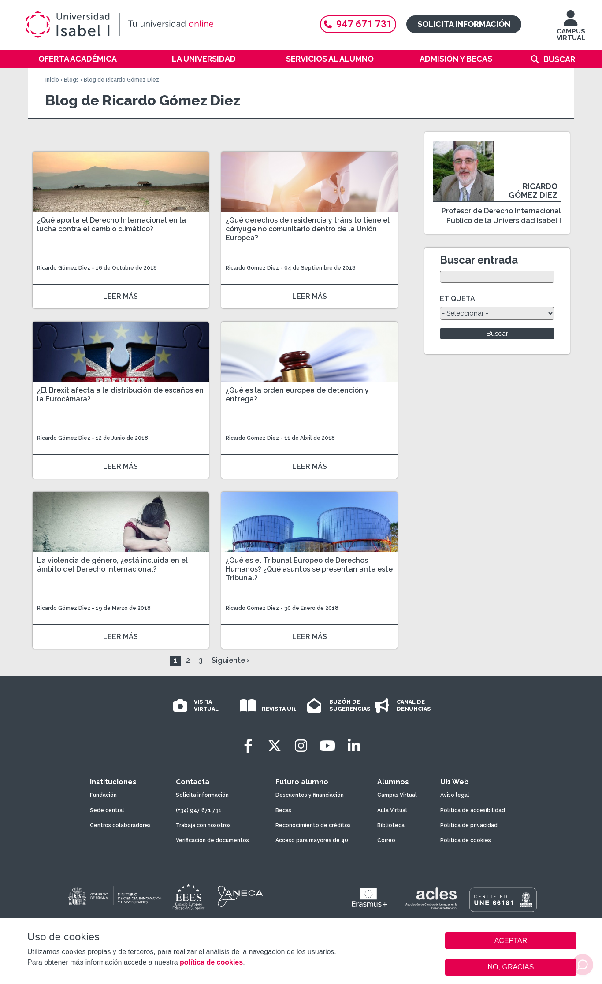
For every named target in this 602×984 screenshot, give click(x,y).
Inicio (52, 80)
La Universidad (204, 58)
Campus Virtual (397, 795)
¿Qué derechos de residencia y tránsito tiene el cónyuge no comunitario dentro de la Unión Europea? (308, 229)
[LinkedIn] (354, 746)
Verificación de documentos (212, 840)
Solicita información (463, 24)
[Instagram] (301, 746)
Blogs (71, 80)
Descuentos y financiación (309, 795)
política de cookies (211, 962)
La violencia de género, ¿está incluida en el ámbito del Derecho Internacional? (112, 564)
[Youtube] (327, 746)
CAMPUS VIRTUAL (571, 30)
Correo (386, 840)
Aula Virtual (392, 810)
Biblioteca (391, 825)
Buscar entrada (479, 259)
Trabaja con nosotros (203, 825)
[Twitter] (275, 746)
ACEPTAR (511, 941)
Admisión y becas (456, 58)
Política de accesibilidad (472, 810)
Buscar (559, 59)
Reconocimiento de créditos (313, 825)
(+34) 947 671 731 (199, 810)
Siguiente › (230, 660)
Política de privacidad (469, 825)
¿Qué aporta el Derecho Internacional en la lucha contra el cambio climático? (111, 224)
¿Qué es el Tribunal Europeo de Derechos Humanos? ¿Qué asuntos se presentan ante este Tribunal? (309, 569)
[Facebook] (248, 746)
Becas (283, 810)
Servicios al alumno (330, 58)
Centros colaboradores (120, 825)
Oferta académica (77, 58)
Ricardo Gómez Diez (63, 268)
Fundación (103, 795)
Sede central (107, 810)
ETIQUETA (457, 298)
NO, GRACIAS (511, 967)
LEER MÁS (120, 296)
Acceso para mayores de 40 (311, 840)
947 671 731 (358, 24)
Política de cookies (465, 840)
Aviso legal (454, 795)
